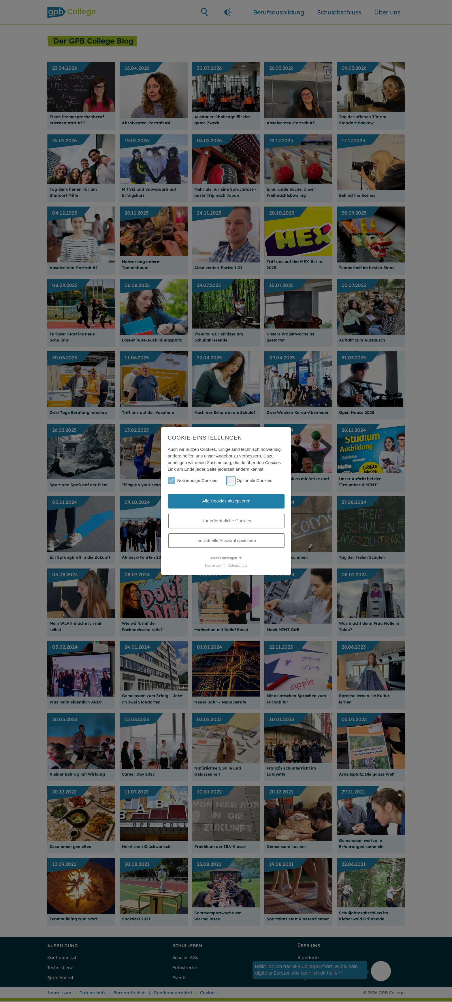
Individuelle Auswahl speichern (226, 540)
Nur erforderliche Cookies (226, 520)
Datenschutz (237, 566)
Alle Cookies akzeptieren (226, 500)
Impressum (213, 566)
